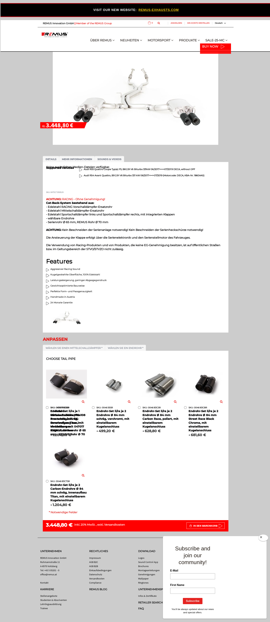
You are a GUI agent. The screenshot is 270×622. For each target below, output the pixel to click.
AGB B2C (93, 562)
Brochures (143, 566)
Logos (141, 557)
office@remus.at (48, 574)
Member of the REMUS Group (94, 23)
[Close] (263, 538)
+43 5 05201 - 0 (51, 570)
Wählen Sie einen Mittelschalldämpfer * (74, 348)
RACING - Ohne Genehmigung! (75, 199)
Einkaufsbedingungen (100, 570)
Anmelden (176, 23)
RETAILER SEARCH (150, 602)
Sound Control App (148, 562)
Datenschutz (95, 574)
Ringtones (143, 582)
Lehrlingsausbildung (50, 604)
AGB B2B (93, 566)
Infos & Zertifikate (147, 595)
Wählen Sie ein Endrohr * (125, 348)
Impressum (95, 557)
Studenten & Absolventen (53, 600)
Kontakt (44, 582)
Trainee (44, 608)
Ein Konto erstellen (198, 23)
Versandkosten (114, 524)
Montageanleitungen (149, 570)
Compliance (95, 582)
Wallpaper (143, 578)
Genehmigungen (146, 574)
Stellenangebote (48, 595)
